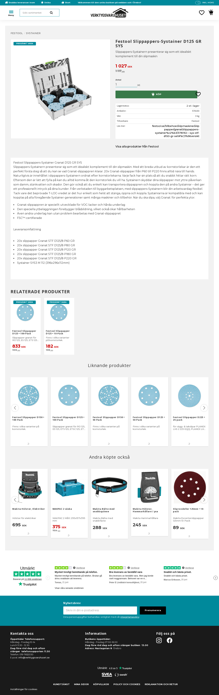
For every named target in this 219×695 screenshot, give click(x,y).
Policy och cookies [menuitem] (126, 684)
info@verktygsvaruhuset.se (34, 657)
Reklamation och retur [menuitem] (161, 684)
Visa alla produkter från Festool (137, 146)
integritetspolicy (129, 617)
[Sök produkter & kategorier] (39, 12)
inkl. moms (208, 2)
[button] (201, 13)
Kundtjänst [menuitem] (61, 684)
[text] (161, 66)
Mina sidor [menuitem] (81, 684)
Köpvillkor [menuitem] (101, 684)
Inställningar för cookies (23, 689)
